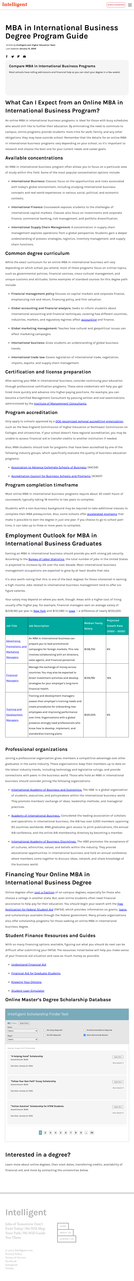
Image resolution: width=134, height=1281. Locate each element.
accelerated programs (102, 514)
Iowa (72, 611)
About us (65, 1232)
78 (92, 1132)
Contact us (67, 1239)
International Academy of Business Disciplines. (43, 841)
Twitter (9, 1268)
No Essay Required (54, 1030)
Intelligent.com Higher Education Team (35, 45)
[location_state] (23, 1031)
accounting (89, 319)
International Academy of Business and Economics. (46, 789)
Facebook (11, 1261)
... (86, 1132)
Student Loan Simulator (27, 990)
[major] (23, 1039)
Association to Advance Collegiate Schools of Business (49, 467)
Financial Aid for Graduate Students (36, 973)
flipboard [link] (18, 56)
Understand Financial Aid (28, 964)
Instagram (11, 1265)
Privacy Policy (13, 1254)
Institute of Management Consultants (60, 403)
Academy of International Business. (35, 815)
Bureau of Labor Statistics (46, 559)
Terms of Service (15, 1258)
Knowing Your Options (26, 982)
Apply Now (118, 1057)
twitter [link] (12, 56)
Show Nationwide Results (97, 1035)
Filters (12, 1023)
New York (39, 611)
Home (63, 1226)
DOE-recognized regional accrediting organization (89, 421)
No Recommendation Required (99, 1030)
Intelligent (14, 4)
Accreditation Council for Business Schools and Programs (51, 476)
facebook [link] (6, 56)
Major (10, 1036)
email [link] (24, 56)
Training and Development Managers (14, 715)
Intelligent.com (24, 1250)
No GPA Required (54, 1035)
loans (123, 909)
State (10, 1027)
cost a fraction (44, 892)
